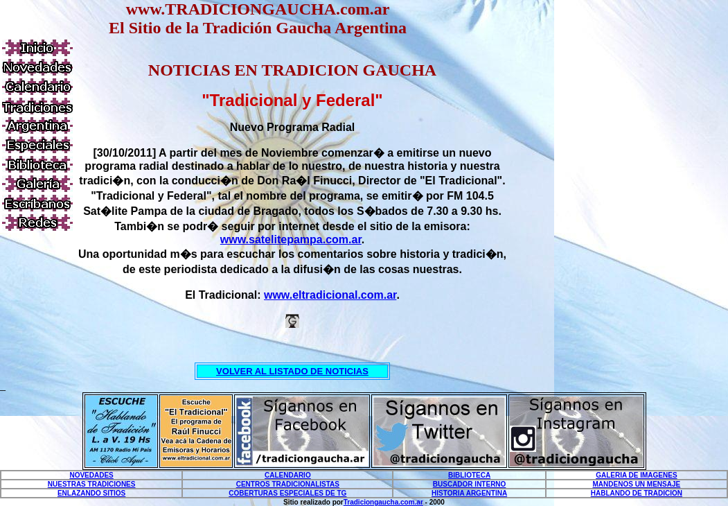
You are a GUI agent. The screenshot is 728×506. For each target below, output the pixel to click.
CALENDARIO (288, 475)
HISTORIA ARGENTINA (469, 493)
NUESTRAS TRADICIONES (92, 484)
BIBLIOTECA (469, 475)
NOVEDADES (91, 475)
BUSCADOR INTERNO (469, 484)
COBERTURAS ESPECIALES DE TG (287, 493)
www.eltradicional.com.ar (330, 295)
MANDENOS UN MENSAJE (637, 484)
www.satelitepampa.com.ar (291, 239)
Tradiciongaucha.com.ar (383, 502)
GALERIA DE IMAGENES (636, 475)
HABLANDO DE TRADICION (636, 493)
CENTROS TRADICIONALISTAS (287, 484)
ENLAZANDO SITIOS (91, 493)
